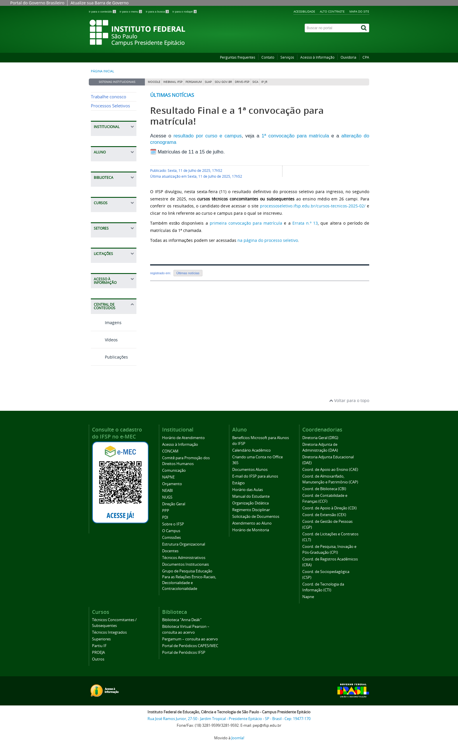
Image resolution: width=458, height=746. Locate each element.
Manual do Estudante (251, 496)
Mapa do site (359, 11)
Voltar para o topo (349, 400)
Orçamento (172, 483)
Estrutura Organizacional (183, 544)
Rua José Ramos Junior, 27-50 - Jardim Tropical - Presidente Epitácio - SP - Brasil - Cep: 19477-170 (229, 718)
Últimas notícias (172, 95)
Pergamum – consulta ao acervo (190, 639)
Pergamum (193, 82)
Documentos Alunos (250, 469)
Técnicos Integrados (109, 632)
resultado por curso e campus (208, 136)
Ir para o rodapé (184, 11)
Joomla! (237, 737)
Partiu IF (99, 645)
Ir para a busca (157, 11)
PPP (165, 510)
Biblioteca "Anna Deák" (182, 619)
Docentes (170, 550)
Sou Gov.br (223, 82)
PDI (165, 517)
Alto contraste (332, 11)
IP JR (264, 82)
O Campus (171, 530)
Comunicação (174, 470)
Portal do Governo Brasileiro (37, 3)
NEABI (167, 490)
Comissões (171, 537)
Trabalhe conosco (108, 96)
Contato (267, 57)
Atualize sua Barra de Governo (99, 3)
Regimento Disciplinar (251, 509)
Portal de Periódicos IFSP (183, 652)
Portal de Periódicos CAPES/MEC (190, 645)
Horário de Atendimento (183, 437)
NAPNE (168, 477)
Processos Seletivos (110, 106)
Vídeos (104, 340)
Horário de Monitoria (250, 529)
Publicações (109, 357)
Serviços (287, 57)
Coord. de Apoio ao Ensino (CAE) (330, 469)
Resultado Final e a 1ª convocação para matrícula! (237, 115)
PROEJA (98, 652)
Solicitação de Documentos (255, 516)
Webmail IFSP (173, 82)
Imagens (106, 322)
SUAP (208, 82)
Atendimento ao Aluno (252, 523)
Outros (98, 659)
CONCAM (170, 451)
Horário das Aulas (247, 489)
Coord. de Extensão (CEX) (324, 514)
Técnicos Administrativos (183, 557)
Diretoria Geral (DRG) (320, 437)
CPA (365, 57)
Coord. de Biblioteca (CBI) (324, 488)
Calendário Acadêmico (251, 450)
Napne (308, 596)
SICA (255, 82)
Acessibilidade (304, 11)
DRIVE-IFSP (242, 82)
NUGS (167, 497)
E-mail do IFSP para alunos (255, 476)
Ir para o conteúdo (103, 11)
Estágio (238, 483)
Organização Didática (250, 503)
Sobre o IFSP (173, 524)
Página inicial (102, 71)
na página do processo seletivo (267, 240)
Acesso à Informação (317, 57)
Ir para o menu (131, 11)
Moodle (154, 82)
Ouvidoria (348, 57)
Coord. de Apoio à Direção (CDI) (329, 508)
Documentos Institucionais (185, 564)
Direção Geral (173, 504)
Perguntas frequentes (237, 57)
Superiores (101, 639)
